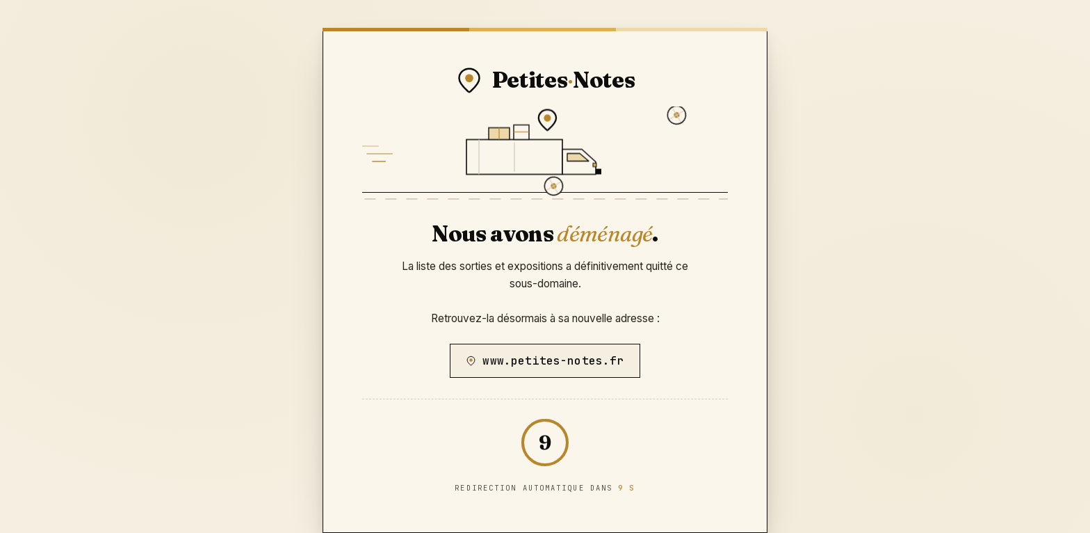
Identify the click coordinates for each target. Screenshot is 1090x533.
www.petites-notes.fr (545, 360)
